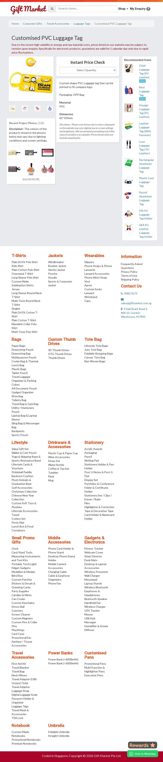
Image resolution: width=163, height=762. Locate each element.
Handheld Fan (92, 602)
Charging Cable (57, 571)
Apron (88, 285)
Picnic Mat (18, 522)
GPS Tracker (92, 610)
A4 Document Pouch (24, 388)
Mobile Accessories (59, 540)
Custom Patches (22, 579)
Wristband (90, 297)
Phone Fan (54, 583)
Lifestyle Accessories (25, 511)
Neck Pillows (19, 675)
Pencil (88, 456)
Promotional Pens (95, 663)
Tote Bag (92, 340)
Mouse (88, 614)
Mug (51, 480)
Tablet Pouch (20, 373)
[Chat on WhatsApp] (142, 753)
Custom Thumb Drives (62, 342)
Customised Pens (95, 655)
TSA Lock (17, 718)
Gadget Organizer (23, 392)
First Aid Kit (19, 663)
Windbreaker (56, 262)
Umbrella (56, 726)
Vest (87, 281)
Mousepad (90, 579)
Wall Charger (92, 575)
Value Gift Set (20, 448)
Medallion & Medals (23, 571)
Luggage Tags (82, 23)
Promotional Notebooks (26, 739)
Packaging (90, 452)
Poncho (52, 273)
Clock (15, 548)
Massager (90, 622)
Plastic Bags (19, 369)
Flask (51, 476)
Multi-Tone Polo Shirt (24, 331)
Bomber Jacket (57, 266)
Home (15, 23)
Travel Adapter (21, 687)
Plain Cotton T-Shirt (24, 320)
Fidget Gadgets (21, 568)
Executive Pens (93, 675)
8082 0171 (129, 293)
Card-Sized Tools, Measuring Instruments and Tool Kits (26, 556)
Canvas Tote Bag (94, 357)
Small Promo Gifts (23, 540)
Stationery (93, 443)
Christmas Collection (24, 491)
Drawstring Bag (21, 353)
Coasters (17, 610)
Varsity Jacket (56, 269)
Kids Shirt (17, 266)
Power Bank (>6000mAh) (63, 663)
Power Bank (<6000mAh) (63, 659)
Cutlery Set (19, 518)
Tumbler (53, 472)
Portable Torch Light (24, 564)
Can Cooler (18, 599)
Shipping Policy (130, 279)
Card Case (18, 633)
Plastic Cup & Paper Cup (63, 453)
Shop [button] (123, 9)
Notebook (21, 726)
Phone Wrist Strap (95, 277)
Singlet (16, 308)
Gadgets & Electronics (94, 540)
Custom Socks (93, 289)
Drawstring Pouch (23, 349)
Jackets (55, 256)
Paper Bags (18, 345)
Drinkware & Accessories (59, 445)
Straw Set (54, 461)
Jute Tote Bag (93, 349)
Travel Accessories (57, 23)
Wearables (94, 256)
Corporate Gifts (32, 23)
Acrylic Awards (93, 448)
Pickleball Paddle (22, 472)
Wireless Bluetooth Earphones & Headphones (96, 591)
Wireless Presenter (96, 571)
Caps (87, 300)
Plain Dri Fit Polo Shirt (25, 262)
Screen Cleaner (21, 614)
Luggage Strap (20, 690)
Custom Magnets (22, 618)
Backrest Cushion (22, 476)
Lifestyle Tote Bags (96, 345)
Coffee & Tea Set (58, 468)
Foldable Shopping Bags (98, 353)
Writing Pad (91, 460)
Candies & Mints (22, 595)
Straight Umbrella (58, 735)
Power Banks (60, 653)
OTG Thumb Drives (60, 354)
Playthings (18, 630)
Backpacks (18, 431)
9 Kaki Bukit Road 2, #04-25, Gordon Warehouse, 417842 (134, 312)
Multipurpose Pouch (24, 357)
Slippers (89, 262)
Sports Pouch (20, 435)
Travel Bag (18, 671)
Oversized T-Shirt (22, 273)
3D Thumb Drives (58, 350)
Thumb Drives (56, 357)
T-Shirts (19, 256)
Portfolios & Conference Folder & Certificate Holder (99, 487)
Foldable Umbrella (58, 732)
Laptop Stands (93, 583)
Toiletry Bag (19, 400)
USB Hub (89, 618)
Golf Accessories (22, 487)
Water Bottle (56, 464)
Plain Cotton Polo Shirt (25, 269)
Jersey (16, 289)
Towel (15, 514)
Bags (16, 340)
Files (87, 503)
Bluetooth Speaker (95, 599)
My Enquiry (140, 9)
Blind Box (17, 575)
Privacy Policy (129, 271)
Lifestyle (20, 443)
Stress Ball (18, 606)
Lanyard (89, 293)
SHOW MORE (31, 179)
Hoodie (52, 277)
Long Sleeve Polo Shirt (25, 277)
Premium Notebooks (24, 743)
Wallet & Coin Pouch (24, 452)
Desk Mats (90, 560)
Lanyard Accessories (96, 273)
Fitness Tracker (93, 548)
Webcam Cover (93, 552)
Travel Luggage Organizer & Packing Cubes (24, 380)
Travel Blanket (20, 667)
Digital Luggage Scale (24, 694)
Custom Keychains (23, 602)
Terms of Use (129, 275)
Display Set (91, 480)
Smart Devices (93, 556)
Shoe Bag (17, 396)
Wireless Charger (95, 606)
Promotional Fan (21, 637)
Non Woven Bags (94, 361)
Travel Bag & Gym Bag (25, 404)
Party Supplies (20, 591)
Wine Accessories (59, 457)
